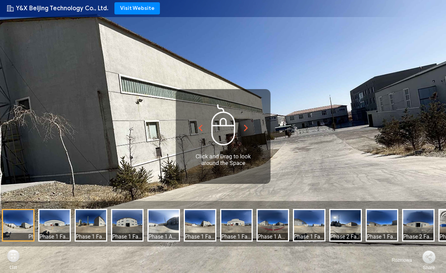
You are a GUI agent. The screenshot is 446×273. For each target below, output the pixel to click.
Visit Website (137, 8)
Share (429, 267)
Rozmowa (397, 260)
